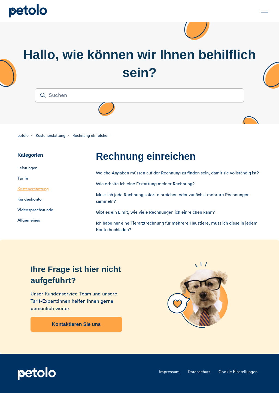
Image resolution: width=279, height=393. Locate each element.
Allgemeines (28, 220)
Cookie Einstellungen (238, 372)
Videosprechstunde (35, 210)
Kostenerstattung (50, 136)
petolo (23, 136)
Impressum (169, 372)
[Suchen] (139, 95)
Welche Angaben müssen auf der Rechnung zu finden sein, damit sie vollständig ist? (177, 173)
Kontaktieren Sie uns (76, 324)
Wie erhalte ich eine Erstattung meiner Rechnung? (145, 184)
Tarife (22, 178)
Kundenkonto (29, 199)
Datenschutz (199, 372)
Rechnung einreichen (91, 136)
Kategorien (30, 155)
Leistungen (27, 168)
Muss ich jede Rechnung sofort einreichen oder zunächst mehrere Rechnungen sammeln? (173, 198)
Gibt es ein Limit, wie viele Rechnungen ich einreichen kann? (155, 212)
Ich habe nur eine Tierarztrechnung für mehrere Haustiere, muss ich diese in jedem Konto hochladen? (176, 226)
